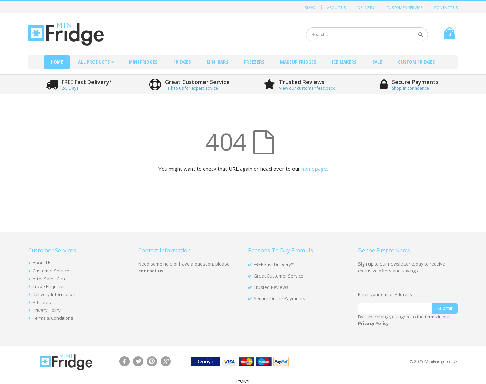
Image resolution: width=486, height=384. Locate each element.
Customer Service (404, 7)
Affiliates (42, 302)
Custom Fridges (416, 62)
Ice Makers (344, 62)
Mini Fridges (143, 62)
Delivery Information (54, 294)
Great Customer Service (278, 276)
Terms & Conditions (53, 318)
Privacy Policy (47, 310)
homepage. (314, 168)
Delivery (366, 7)
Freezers (254, 62)
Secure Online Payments (279, 298)
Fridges (182, 62)
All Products (94, 62)
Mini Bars (217, 62)
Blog (310, 7)
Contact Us (446, 7)
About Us (336, 7)
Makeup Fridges (298, 62)
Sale (377, 62)
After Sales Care (50, 278)
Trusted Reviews (271, 287)
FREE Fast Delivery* (274, 264)
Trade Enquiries (49, 286)
